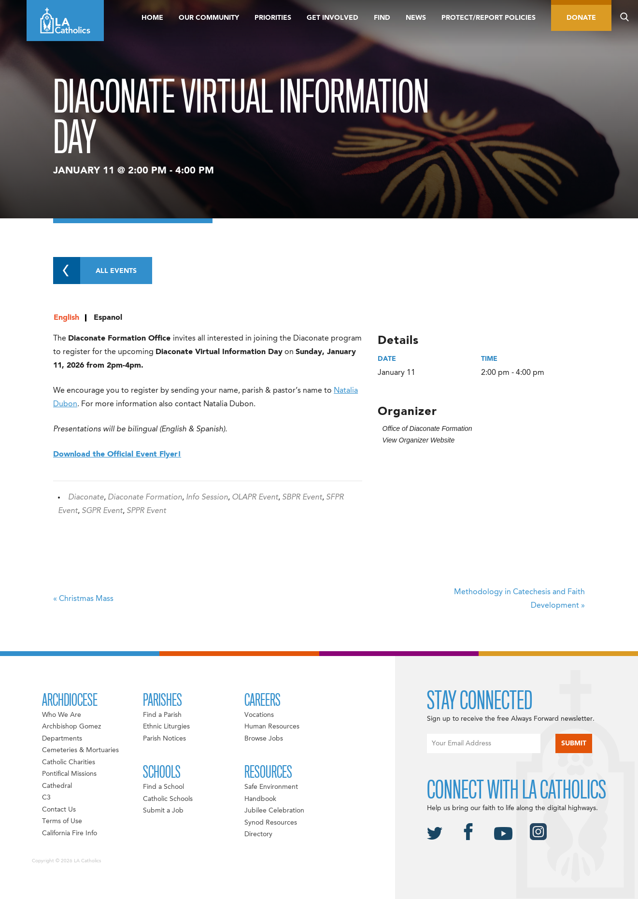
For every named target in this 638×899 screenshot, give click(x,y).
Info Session (207, 497)
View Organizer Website (419, 440)
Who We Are (61, 715)
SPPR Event (146, 511)
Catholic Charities (68, 762)
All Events (95, 270)
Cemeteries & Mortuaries (80, 750)
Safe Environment (271, 787)
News (416, 17)
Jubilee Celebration (274, 810)
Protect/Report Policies (488, 17)
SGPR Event (102, 511)
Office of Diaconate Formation (427, 428)
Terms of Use (62, 821)
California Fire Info (69, 833)
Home (152, 17)
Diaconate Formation (145, 497)
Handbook (260, 799)
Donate (581, 17)
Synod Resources (270, 822)
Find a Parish (162, 715)
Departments (62, 738)
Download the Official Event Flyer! (117, 454)
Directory (258, 834)
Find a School (163, 787)
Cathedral (57, 786)
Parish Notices (164, 738)
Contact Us (59, 809)
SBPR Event (302, 497)
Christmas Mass (83, 599)
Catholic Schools (168, 799)
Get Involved (332, 17)
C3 (46, 797)
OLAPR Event (255, 497)
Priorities (273, 17)
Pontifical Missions (69, 774)
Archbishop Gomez (71, 726)
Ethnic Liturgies (166, 726)
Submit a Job (163, 810)
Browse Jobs (263, 738)
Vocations (259, 715)
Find (382, 17)
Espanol (108, 318)
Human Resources (271, 726)
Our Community (209, 17)
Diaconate (86, 497)
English (66, 318)
